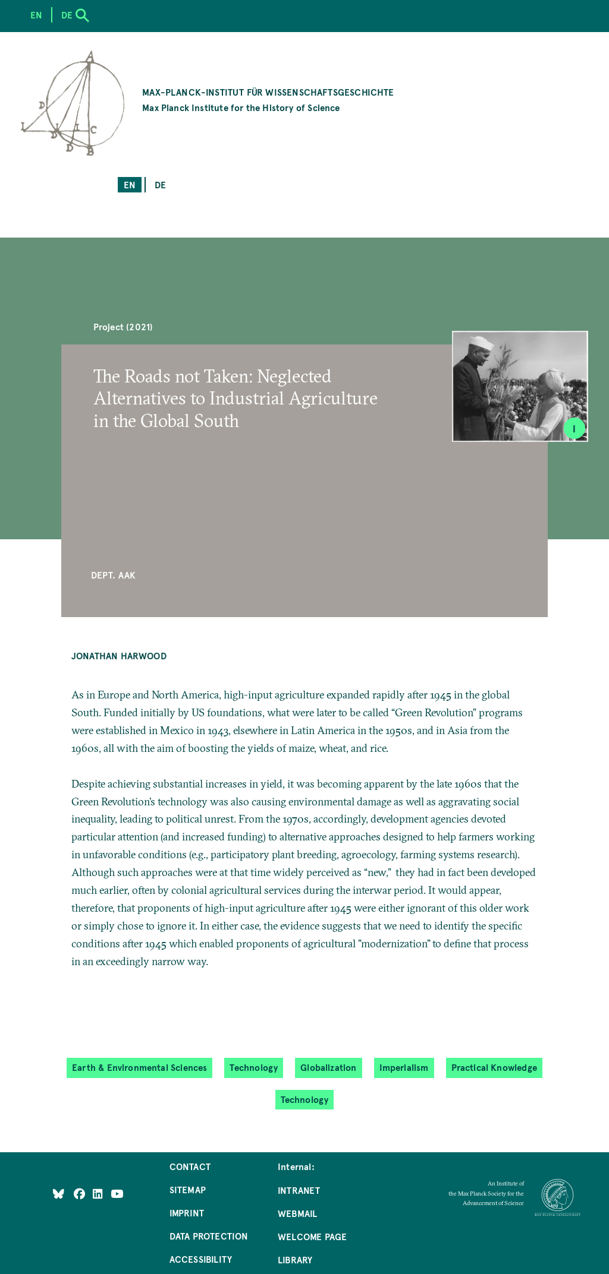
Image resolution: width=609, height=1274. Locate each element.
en (130, 184)
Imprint (186, 1212)
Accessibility (200, 1259)
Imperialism (404, 1067)
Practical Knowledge (494, 1067)
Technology (254, 1067)
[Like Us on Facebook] (80, 1193)
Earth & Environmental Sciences (139, 1067)
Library (295, 1259)
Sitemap (187, 1189)
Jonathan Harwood (119, 655)
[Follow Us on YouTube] (117, 1193)
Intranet (299, 1190)
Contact (190, 1166)
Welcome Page (312, 1236)
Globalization (328, 1067)
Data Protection (209, 1235)
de (160, 184)
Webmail (297, 1213)
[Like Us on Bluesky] (58, 1193)
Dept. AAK (113, 574)
